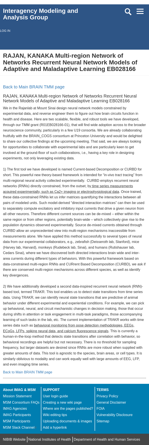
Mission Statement (17, 396)
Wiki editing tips (55, 415)
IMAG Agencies (15, 408)
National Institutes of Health (49, 439)
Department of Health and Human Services (107, 439)
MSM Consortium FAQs (21, 402)
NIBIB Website (14, 439)
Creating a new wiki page (62, 402)
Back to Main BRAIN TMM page (34, 86)
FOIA (101, 408)
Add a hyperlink (55, 427)
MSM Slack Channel (20, 427)
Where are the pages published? (68, 408)
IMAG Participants (17, 415)
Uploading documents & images (67, 421)
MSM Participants (16, 421)
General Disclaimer (111, 402)
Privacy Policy (107, 396)
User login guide (55, 396)
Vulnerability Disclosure (115, 415)
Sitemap (103, 421)
